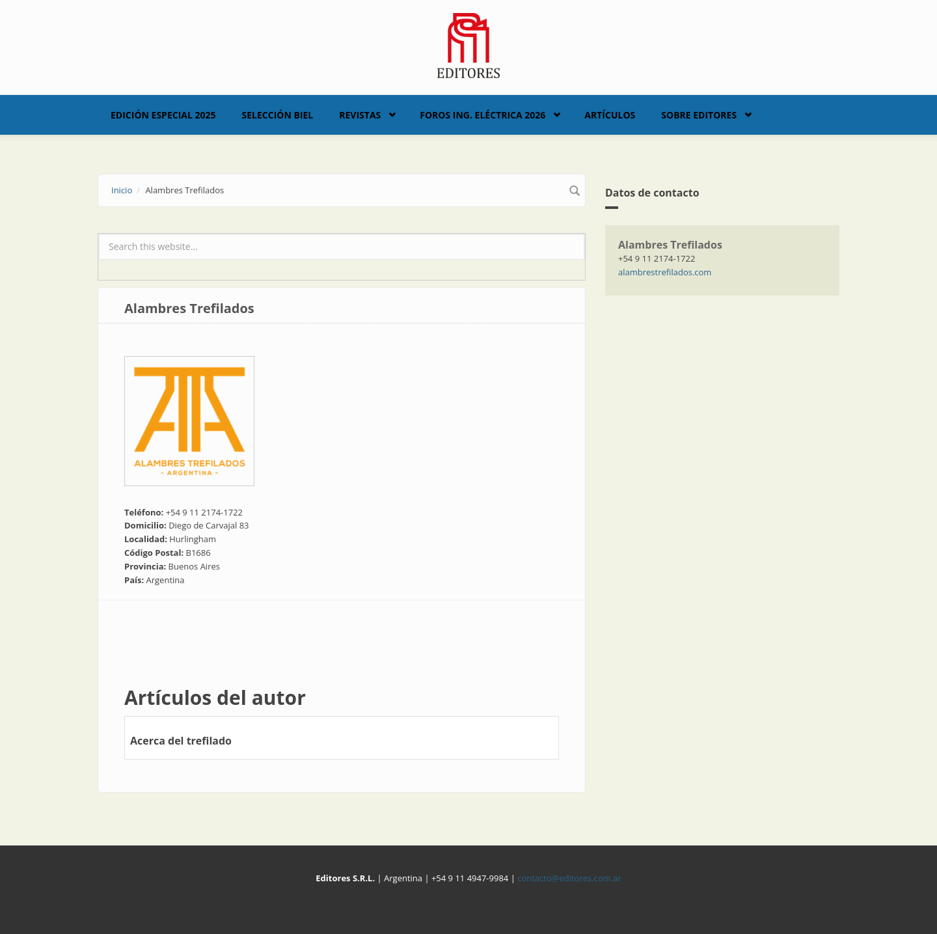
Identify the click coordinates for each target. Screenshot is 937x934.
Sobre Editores (699, 115)
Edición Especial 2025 (163, 115)
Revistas (360, 115)
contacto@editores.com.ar (569, 878)
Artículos (609, 115)
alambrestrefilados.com (664, 272)
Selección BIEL (278, 115)
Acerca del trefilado (181, 741)
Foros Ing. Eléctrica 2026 (482, 115)
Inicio (121, 190)
